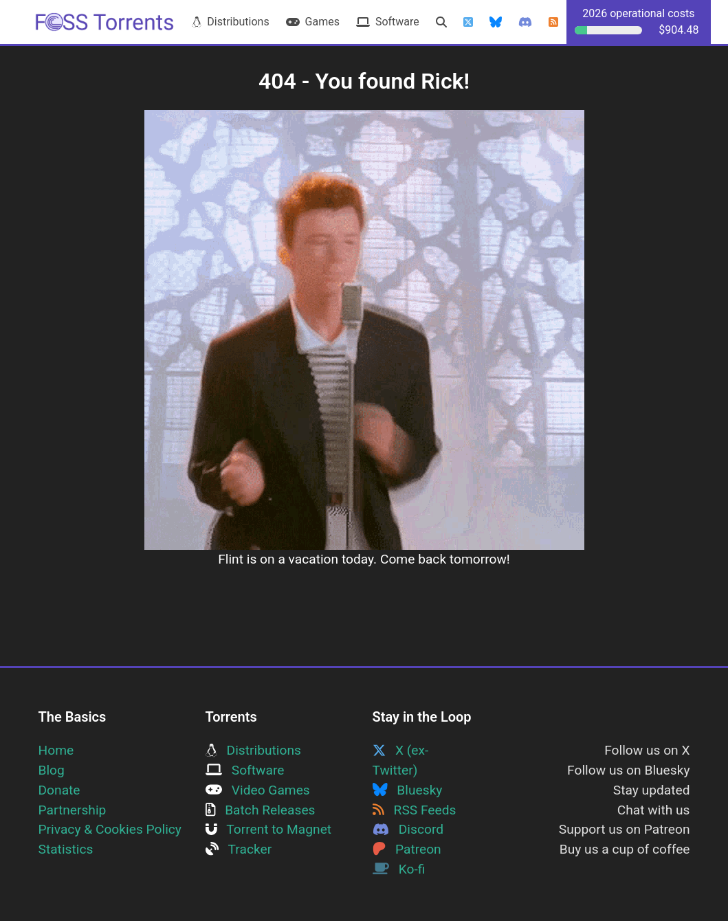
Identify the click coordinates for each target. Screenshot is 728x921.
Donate (59, 790)
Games (313, 21)
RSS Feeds (414, 810)
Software (387, 21)
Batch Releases (261, 810)
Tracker (239, 849)
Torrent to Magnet (269, 829)
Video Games (258, 790)
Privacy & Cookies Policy (109, 829)
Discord (408, 829)
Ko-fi (399, 869)
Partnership (72, 810)
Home (56, 750)
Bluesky (408, 790)
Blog (51, 770)
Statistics (65, 849)
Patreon (407, 849)
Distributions (230, 21)
